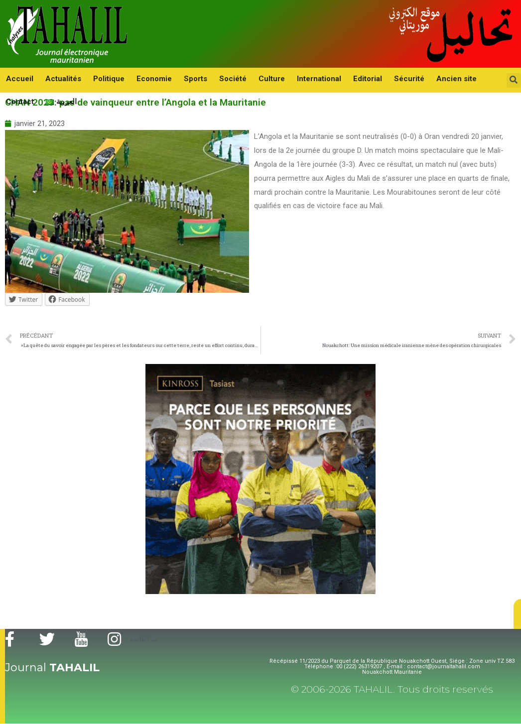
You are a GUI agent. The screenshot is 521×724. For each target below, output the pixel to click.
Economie (140, 78)
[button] (517, 614)
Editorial (333, 78)
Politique (99, 78)
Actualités (57, 78)
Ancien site (414, 78)
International (289, 78)
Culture (246, 78)
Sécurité (371, 78)
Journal (52, 668)
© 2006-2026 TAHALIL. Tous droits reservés (392, 690)
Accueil (17, 78)
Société (211, 78)
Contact (457, 78)
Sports (177, 78)
